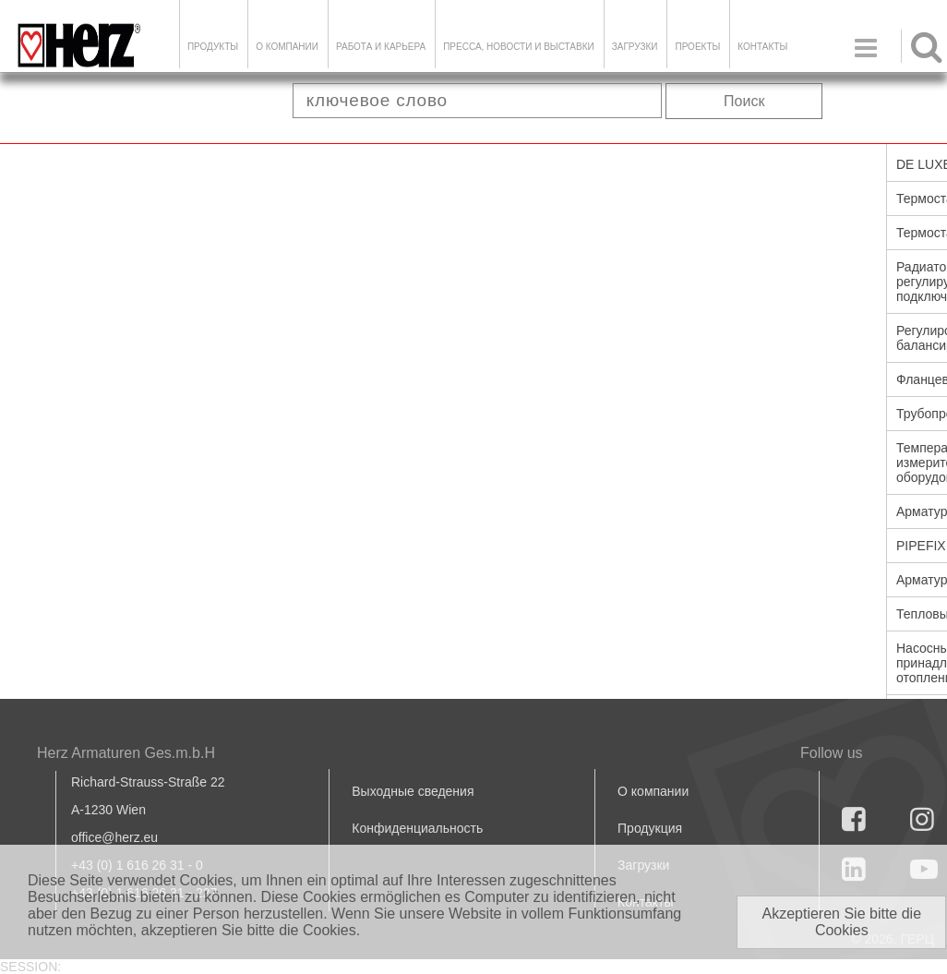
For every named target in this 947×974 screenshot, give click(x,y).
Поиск (744, 101)
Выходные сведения (413, 791)
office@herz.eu (114, 837)
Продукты (212, 47)
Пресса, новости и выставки (518, 47)
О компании (287, 47)
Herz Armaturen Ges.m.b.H (126, 753)
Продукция (649, 828)
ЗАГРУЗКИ (635, 47)
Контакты (762, 47)
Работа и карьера (381, 47)
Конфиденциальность (417, 828)
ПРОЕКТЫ (697, 47)
